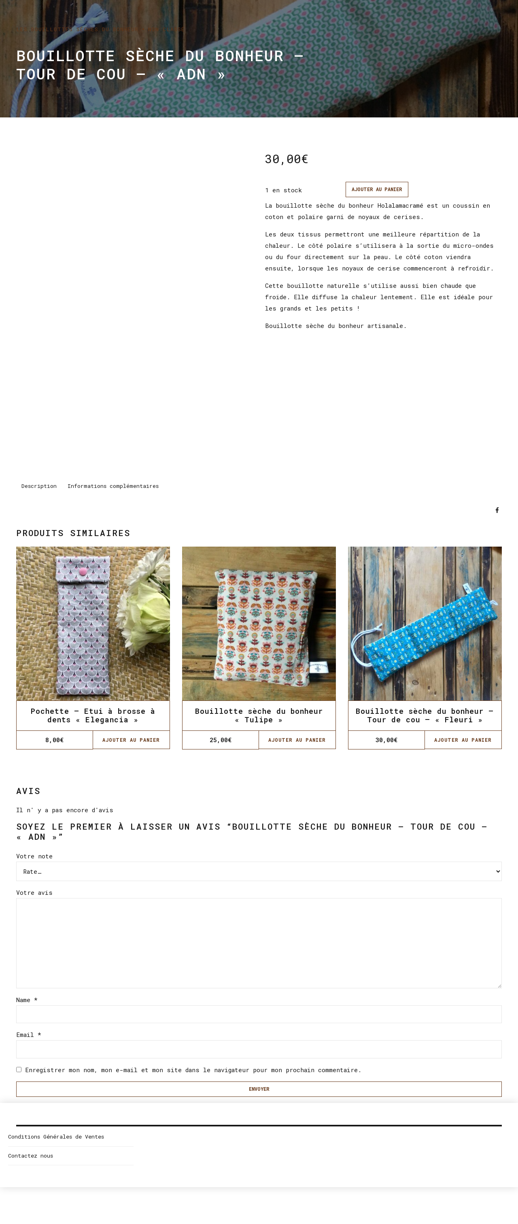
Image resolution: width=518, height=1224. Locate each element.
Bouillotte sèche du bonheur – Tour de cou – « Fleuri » (425, 717)
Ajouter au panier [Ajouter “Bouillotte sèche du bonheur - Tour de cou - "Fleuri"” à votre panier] (463, 742)
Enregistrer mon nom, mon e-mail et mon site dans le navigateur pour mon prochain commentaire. (193, 1082)
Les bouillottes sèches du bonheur (77, 29)
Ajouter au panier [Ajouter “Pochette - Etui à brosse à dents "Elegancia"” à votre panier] (131, 742)
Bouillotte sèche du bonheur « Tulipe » (259, 717)
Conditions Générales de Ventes (56, 1151)
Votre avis (34, 894)
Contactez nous (30, 1170)
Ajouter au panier (381, 190)
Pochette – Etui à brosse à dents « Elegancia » (93, 717)
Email (28, 1046)
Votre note (34, 858)
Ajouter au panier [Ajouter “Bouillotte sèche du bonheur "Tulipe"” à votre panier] (297, 742)
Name (27, 1009)
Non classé (166, 29)
